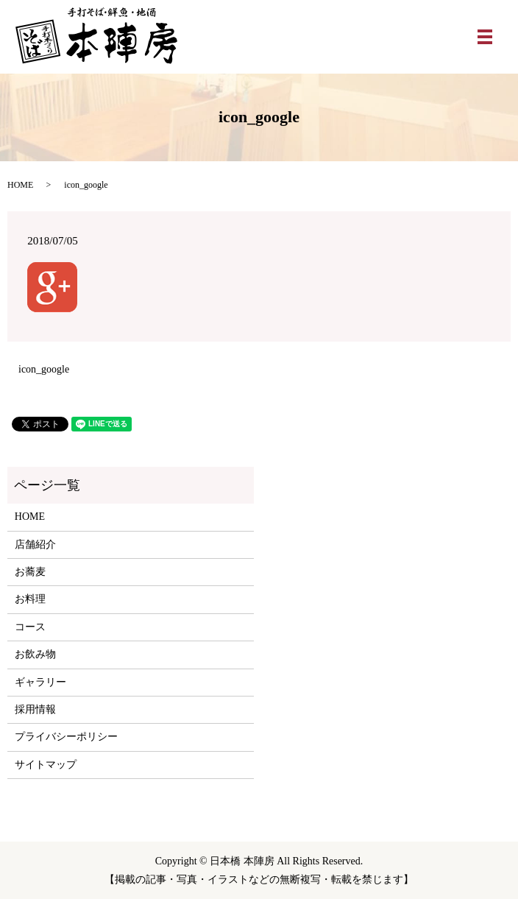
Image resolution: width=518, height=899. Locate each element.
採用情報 (35, 709)
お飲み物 (35, 654)
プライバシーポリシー (66, 736)
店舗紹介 (35, 544)
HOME (20, 185)
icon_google (43, 369)
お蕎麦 (30, 571)
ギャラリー (40, 682)
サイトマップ (46, 764)
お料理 (30, 598)
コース (30, 626)
